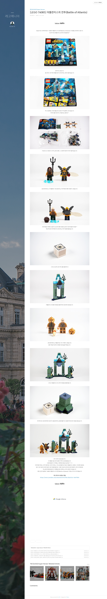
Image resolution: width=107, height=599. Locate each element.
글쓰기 (3, 595)
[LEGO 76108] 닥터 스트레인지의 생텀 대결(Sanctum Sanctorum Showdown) (52, 555)
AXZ (65, 597)
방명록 (9, 595)
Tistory (73, 597)
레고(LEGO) (39, 547)
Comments (40, 586)
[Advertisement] (66, 499)
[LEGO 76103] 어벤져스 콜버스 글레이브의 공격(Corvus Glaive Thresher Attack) (52, 557)
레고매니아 (12, 16)
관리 (21, 595)
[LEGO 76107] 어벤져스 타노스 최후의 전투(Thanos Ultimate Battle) (50, 554)
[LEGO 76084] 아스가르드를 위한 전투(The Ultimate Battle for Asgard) (50, 550)
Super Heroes (46, 547)
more (94, 564)
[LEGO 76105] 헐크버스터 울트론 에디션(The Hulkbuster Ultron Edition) (51, 552)
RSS (15, 595)
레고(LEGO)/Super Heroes (43, 9)
